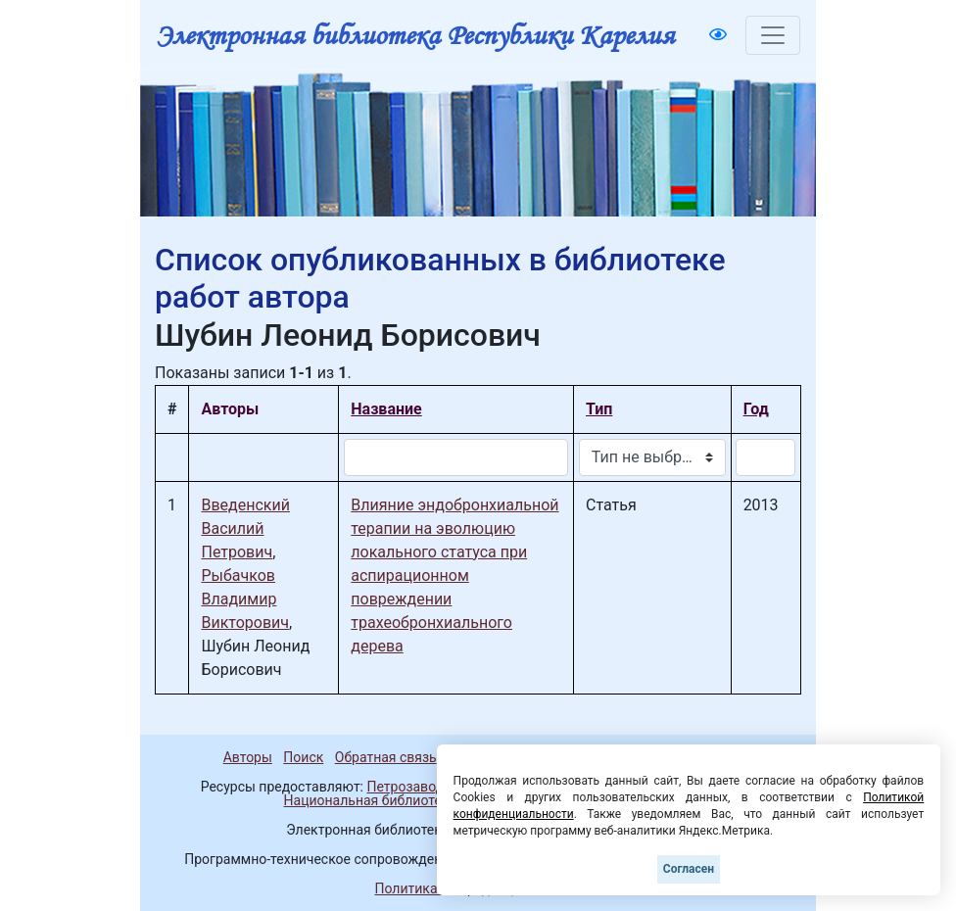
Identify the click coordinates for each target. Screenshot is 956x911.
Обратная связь (386, 757)
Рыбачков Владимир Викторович (245, 599)
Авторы (247, 757)
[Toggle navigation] (772, 35)
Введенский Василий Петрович (245, 528)
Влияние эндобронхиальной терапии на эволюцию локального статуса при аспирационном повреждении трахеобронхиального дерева (454, 575)
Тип (599, 409)
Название (386, 409)
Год (756, 409)
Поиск (303, 757)
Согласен (688, 869)
